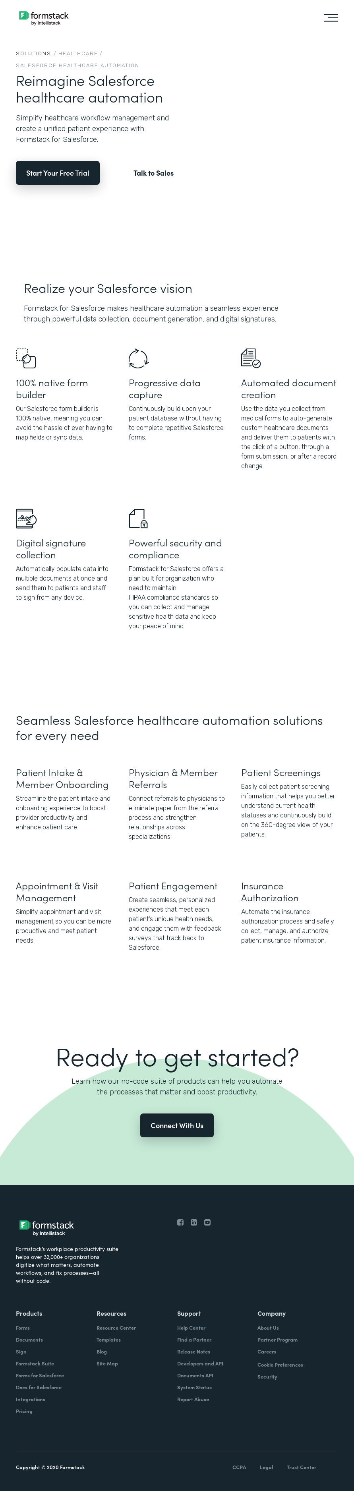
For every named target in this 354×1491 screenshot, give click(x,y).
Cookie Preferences (280, 1364)
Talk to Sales (153, 173)
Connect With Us (177, 1125)
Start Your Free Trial (57, 173)
